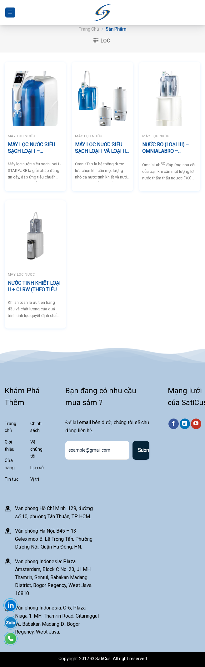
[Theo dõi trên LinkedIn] (185, 424)
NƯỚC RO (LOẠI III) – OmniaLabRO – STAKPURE (165, 148)
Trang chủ (89, 29)
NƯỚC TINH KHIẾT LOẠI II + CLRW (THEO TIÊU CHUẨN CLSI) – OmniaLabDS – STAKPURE (34, 286)
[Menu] (10, 13)
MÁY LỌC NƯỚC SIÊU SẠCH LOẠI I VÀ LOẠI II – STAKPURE (100, 148)
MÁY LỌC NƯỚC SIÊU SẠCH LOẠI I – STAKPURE (31, 148)
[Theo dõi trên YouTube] (196, 424)
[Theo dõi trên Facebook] (173, 424)
